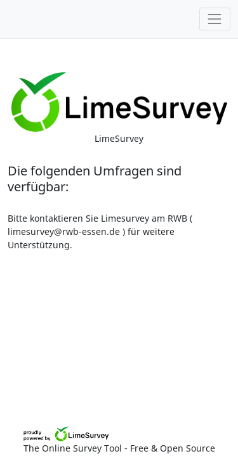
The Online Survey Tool (73, 448)
